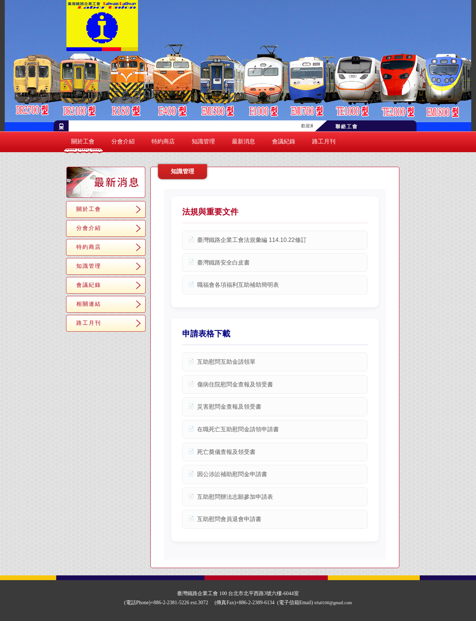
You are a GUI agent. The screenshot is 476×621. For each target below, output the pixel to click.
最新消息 (243, 141)
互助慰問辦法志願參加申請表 (235, 497)
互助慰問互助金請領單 (226, 362)
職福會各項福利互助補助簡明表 (238, 285)
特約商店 (163, 141)
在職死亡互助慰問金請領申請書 (238, 429)
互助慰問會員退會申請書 (229, 519)
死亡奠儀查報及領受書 (226, 452)
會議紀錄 (283, 141)
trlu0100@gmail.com (333, 602)
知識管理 (203, 141)
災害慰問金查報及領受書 (229, 407)
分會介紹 (123, 141)
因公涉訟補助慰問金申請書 (232, 474)
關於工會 (83, 141)
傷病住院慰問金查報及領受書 (235, 384)
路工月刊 (323, 141)
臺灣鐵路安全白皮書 (223, 262)
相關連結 (88, 304)
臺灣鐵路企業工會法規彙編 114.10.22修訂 (252, 240)
